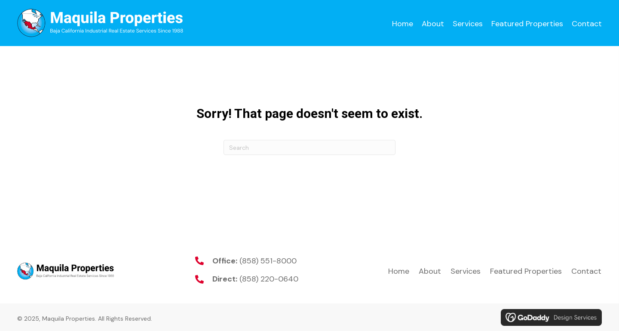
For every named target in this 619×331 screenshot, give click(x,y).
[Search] (309, 147)
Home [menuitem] (398, 271)
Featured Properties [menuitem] (526, 271)
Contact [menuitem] (586, 271)
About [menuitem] (430, 271)
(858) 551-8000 (268, 261)
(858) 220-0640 (268, 279)
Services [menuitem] (465, 271)
